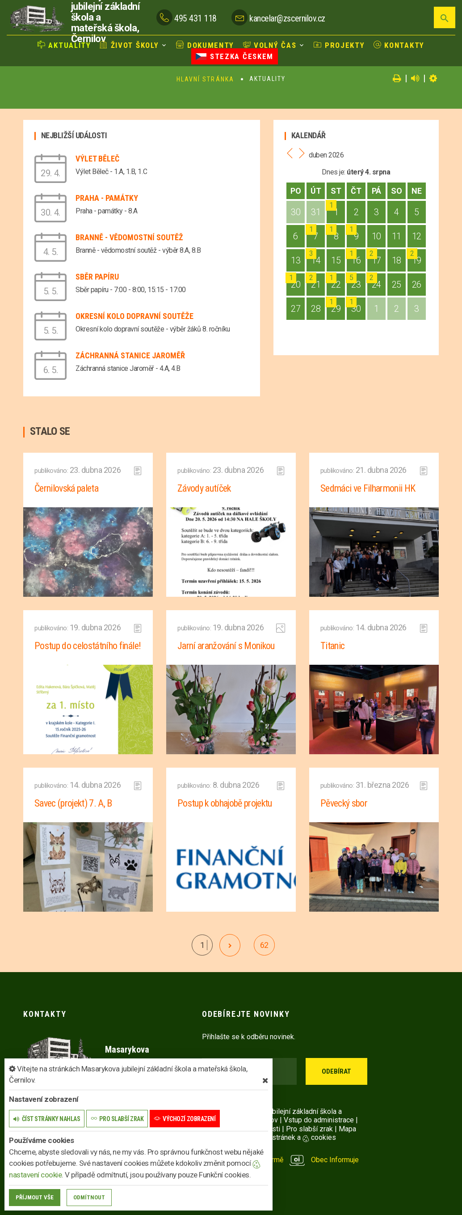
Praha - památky (107, 198)
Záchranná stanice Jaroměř (130, 355)
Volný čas (270, 45)
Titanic (332, 645)
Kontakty (399, 45)
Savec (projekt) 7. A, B (73, 803)
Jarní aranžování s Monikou (226, 645)
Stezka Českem (234, 56)
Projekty (339, 45)
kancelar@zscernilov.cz (287, 18)
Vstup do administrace (319, 1120)
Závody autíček (204, 488)
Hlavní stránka (205, 79)
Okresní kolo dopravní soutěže (134, 316)
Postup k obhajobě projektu (224, 803)
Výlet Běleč (97, 158)
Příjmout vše (35, 1197)
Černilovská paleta (66, 488)
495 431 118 (195, 18)
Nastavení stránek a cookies (283, 1137)
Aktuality (64, 45)
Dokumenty (205, 45)
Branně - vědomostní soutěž (129, 237)
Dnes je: (333, 172)
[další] (229, 945)
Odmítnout (89, 1197)
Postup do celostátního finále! (87, 645)
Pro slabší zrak (309, 1129)
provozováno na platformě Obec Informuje (280, 1160)
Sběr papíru (97, 276)
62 (264, 945)
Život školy (129, 45)
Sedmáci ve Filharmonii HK (368, 488)
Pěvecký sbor (343, 803)
